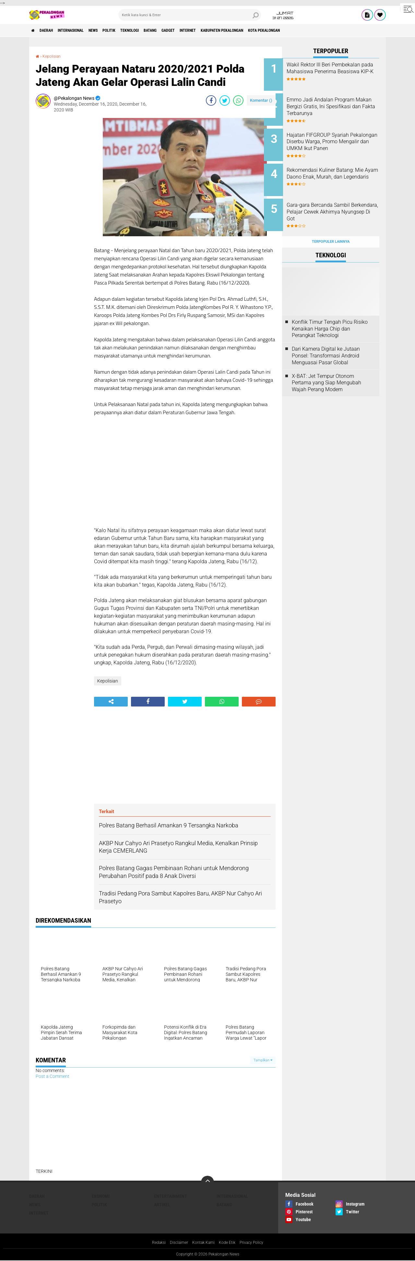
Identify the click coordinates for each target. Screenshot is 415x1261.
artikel (162, 1204)
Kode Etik (229, 1242)
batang (184, 30)
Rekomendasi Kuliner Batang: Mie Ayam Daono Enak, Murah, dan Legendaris (338, 170)
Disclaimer (175, 1242)
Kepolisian (53, 56)
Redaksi (152, 1242)
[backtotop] (207, 1182)
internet (232, 30)
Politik (132, 30)
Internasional (83, 30)
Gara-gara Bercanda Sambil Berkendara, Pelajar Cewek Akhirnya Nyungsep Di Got (336, 202)
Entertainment (170, 1196)
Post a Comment (52, 1076)
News (111, 30)
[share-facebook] (211, 100)
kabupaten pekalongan (274, 30)
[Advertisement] (62, 215)
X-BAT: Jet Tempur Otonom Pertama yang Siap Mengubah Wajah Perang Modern (326, 368)
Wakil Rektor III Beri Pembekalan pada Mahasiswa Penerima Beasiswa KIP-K (339, 71)
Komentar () (261, 100)
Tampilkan (263, 1060)
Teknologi (158, 30)
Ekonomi (101, 1196)
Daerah (52, 30)
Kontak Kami (203, 1242)
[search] (189, 15)
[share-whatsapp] (238, 100)
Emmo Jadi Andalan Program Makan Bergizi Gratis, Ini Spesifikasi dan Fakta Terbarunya (339, 107)
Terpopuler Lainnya (331, 227)
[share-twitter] (224, 100)
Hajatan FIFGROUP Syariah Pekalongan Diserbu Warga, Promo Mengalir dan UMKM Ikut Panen (337, 140)
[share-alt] (111, 701)
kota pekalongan (324, 30)
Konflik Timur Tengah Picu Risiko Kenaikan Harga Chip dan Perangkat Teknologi (330, 314)
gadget (207, 30)
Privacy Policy (257, 1242)
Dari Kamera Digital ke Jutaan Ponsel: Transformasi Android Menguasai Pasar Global (326, 341)
